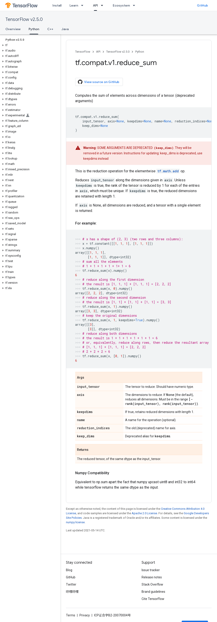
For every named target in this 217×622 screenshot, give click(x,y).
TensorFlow (82, 51)
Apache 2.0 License (144, 513)
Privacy (84, 615)
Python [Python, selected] (34, 29)
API (98, 51)
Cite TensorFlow (153, 599)
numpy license (75, 522)
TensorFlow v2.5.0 (24, 19)
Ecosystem (121, 5)
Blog (69, 570)
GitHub (202, 5)
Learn (74, 5)
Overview (12, 29)
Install (56, 5)
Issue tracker (151, 570)
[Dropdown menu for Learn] (83, 5)
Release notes (152, 577)
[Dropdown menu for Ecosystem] (135, 5)
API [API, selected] (95, 5)
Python (139, 51)
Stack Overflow (152, 584)
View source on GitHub (98, 82)
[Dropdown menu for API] (103, 5)
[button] (29, 45)
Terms (70, 615)
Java (65, 29)
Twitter (71, 584)
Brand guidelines (153, 591)
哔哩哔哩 (72, 591)
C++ (50, 29)
